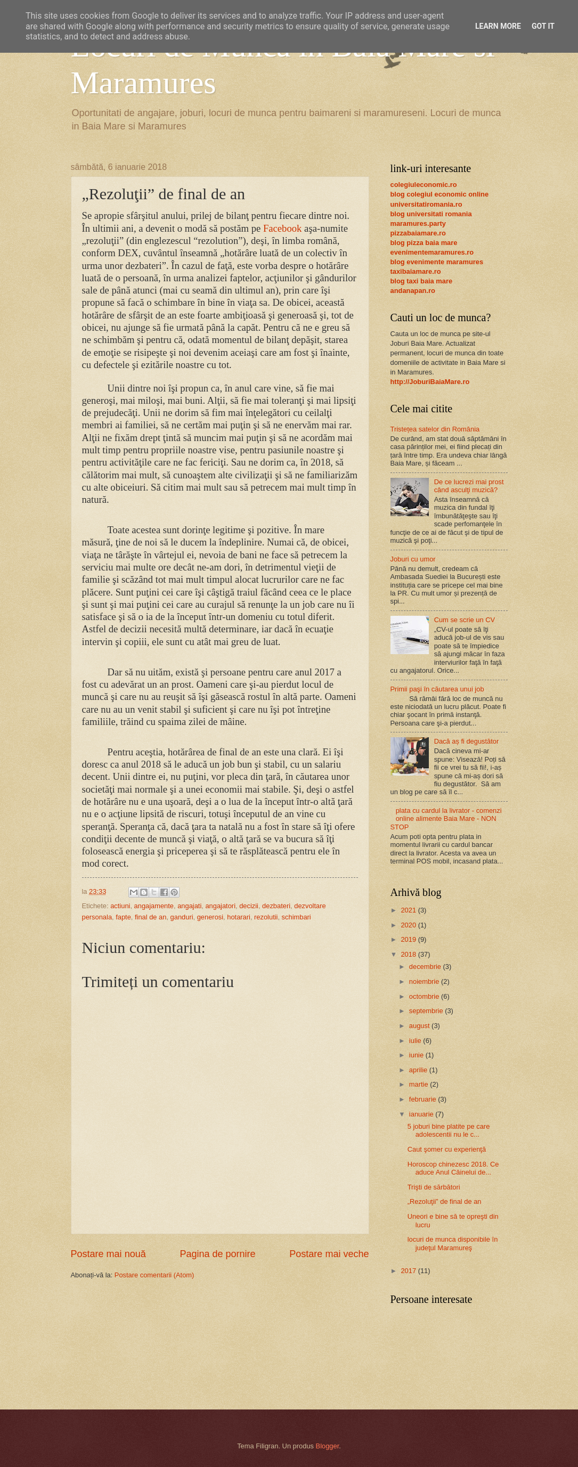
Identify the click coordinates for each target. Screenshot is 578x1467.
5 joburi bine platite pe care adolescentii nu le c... (449, 1130)
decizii (248, 906)
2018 (409, 954)
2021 (409, 910)
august (420, 1026)
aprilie (419, 1070)
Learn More (498, 26)
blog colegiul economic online (439, 194)
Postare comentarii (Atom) (154, 1275)
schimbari (296, 917)
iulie (416, 1041)
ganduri (181, 917)
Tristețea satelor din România (435, 429)
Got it (543, 26)
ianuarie (422, 1114)
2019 (409, 939)
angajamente (154, 906)
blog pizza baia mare (424, 243)
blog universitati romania (431, 214)
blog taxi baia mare (421, 281)
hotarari (238, 917)
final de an (150, 917)
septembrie (427, 1011)
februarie (423, 1099)
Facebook (282, 228)
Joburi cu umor (413, 559)
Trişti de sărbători (434, 1187)
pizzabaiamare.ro (418, 233)
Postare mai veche (329, 1254)
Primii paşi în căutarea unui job (437, 689)
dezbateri (276, 906)
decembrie (426, 967)
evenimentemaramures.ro (432, 252)
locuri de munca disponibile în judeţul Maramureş (453, 1243)
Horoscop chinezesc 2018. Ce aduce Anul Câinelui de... (453, 1168)
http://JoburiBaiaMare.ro (430, 382)
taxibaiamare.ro (415, 271)
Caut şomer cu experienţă (447, 1149)
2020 (409, 925)
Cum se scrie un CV (464, 620)
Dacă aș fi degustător (466, 741)
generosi (210, 917)
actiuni (120, 906)
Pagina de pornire (217, 1254)
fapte (123, 917)
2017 (409, 1271)
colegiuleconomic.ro (423, 185)
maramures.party (418, 223)
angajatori (220, 906)
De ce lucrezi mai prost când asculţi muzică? (469, 486)
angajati (189, 906)
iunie (417, 1055)
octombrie (425, 996)
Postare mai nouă (108, 1254)
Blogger (327, 1446)
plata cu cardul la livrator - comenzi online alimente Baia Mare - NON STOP (446, 818)
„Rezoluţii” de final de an (445, 1201)
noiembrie (425, 981)
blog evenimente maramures (437, 262)
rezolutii (266, 917)
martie (419, 1084)
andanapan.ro (412, 291)
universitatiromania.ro (426, 204)
